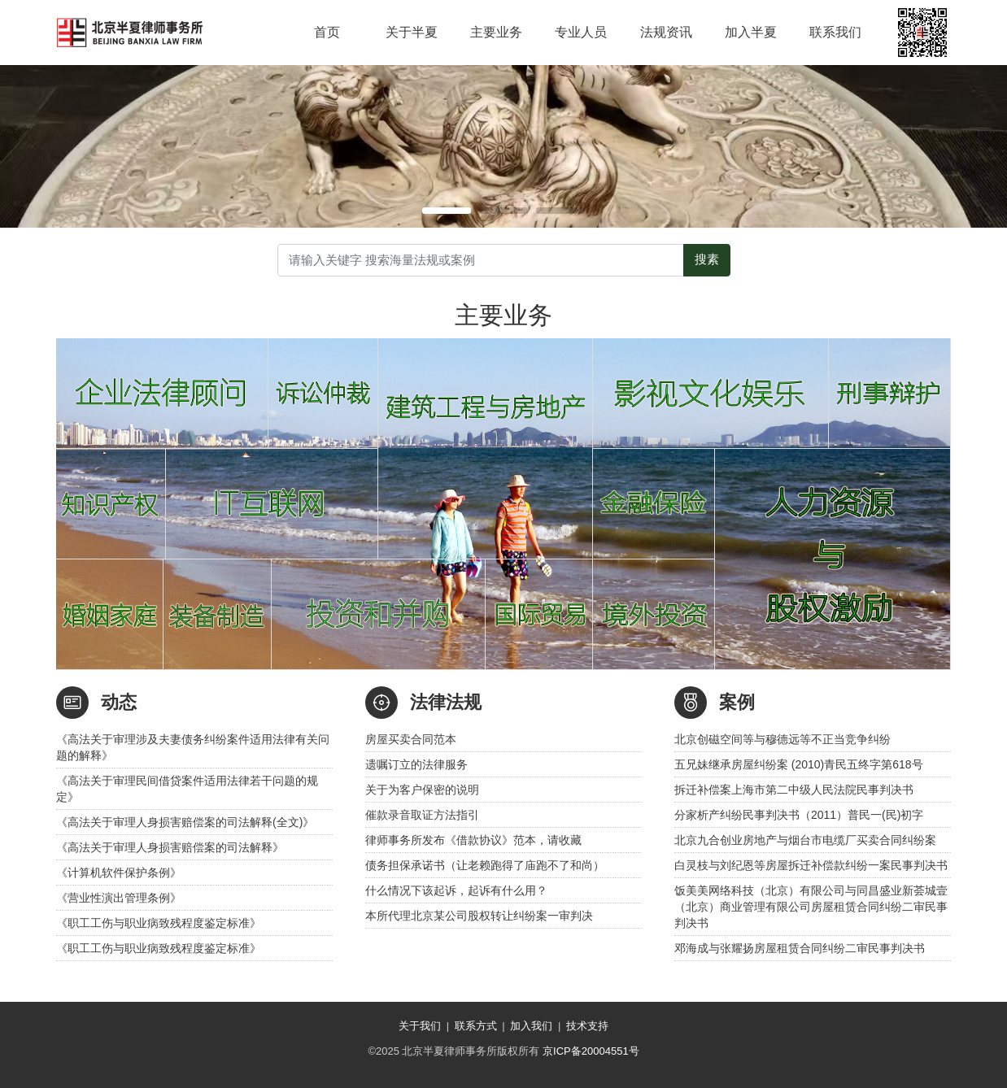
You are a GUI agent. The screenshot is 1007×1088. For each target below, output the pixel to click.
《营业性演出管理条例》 (118, 897)
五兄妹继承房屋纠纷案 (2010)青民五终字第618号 (798, 764)
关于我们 (420, 1026)
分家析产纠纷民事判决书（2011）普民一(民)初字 (798, 814)
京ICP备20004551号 (591, 1051)
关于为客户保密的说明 (422, 789)
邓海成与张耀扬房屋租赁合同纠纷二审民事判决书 (799, 948)
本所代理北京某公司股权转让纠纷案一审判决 (479, 915)
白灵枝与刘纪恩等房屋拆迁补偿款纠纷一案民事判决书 (811, 865)
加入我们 (531, 1026)
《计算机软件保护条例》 (118, 872)
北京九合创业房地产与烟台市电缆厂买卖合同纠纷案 (805, 839)
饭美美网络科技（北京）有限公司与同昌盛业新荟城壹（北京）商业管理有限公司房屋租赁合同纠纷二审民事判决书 (811, 906)
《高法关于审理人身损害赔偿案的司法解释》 (170, 847)
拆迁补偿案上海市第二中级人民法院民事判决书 (793, 789)
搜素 (707, 259)
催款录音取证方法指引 (422, 814)
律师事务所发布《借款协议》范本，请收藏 (473, 839)
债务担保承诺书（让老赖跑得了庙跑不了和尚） (484, 865)
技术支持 (587, 1026)
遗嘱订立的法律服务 (416, 764)
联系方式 (476, 1026)
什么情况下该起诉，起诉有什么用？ (456, 890)
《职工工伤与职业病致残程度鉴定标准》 (158, 922)
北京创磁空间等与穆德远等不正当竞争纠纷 (782, 739)
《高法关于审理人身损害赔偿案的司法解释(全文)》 (185, 822)
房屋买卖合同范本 (410, 739)
